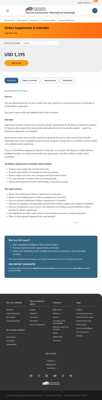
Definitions (51, 368)
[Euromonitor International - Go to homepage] (50, 10)
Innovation (11, 341)
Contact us (51, 361)
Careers (56, 317)
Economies (34, 321)
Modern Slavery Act (83, 321)
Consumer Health (48, 20)
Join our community (37, 324)
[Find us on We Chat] (70, 375)
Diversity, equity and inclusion (60, 328)
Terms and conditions (84, 328)
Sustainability (12, 344)
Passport (10, 310)
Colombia (26, 43)
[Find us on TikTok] (63, 375)
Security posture (82, 332)
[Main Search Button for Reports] (94, 10)
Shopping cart (51, 364)
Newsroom (57, 340)
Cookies (79, 310)
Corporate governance (84, 313)
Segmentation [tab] (50, 80)
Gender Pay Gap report (85, 317)
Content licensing (13, 321)
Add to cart (16, 63)
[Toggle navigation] (7, 11)
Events (55, 333)
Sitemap (79, 336)
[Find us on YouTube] (54, 375)
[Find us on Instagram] (39, 375)
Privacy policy (81, 324)
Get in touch (51, 353)
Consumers (34, 317)
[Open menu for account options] (94, 3)
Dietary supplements (66, 20)
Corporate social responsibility (59, 322)
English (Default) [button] (84, 3)
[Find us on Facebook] (31, 375)
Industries (34, 20)
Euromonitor (9, 20)
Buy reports (22, 20)
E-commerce (11, 337)
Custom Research (13, 313)
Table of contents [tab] (29, 80)
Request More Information (16, 91)
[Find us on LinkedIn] (47, 375)
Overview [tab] (11, 80)
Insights (33, 310)
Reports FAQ (57, 337)
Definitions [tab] (67, 80)
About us (56, 313)
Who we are (57, 310)
